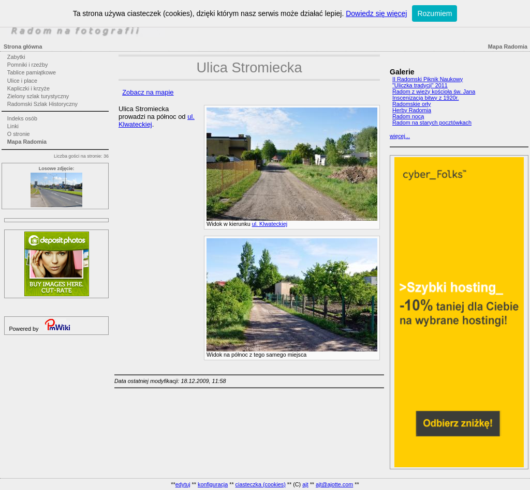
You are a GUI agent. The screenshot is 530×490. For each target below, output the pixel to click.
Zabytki (16, 57)
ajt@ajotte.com (334, 484)
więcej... (400, 136)
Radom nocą (408, 116)
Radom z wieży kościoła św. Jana (433, 91)
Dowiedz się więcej (376, 13)
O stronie (18, 134)
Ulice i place (22, 81)
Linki (13, 126)
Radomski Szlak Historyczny (42, 104)
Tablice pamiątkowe (31, 72)
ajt (305, 484)
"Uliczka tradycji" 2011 (420, 85)
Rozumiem (434, 13)
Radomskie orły (411, 104)
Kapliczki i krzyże (28, 88)
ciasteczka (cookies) (260, 484)
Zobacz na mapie (147, 92)
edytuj (182, 484)
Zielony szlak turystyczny (38, 96)
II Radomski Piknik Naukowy (427, 79)
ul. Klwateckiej (269, 224)
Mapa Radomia (27, 142)
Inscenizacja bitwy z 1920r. (425, 98)
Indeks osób (22, 118)
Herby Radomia (411, 110)
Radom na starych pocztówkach (432, 122)
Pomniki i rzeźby (27, 65)
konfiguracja (213, 484)
